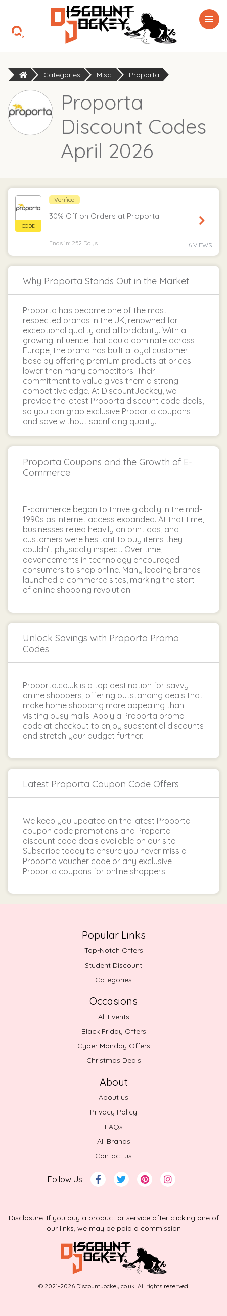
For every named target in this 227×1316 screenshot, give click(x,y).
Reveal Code (202, 221)
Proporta (144, 74)
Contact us (113, 1155)
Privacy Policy (113, 1112)
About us (113, 1097)
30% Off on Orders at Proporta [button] (104, 216)
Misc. (105, 74)
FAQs (114, 1126)
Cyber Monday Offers (113, 1045)
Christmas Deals (113, 1060)
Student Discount (113, 965)
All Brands (113, 1141)
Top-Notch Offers (113, 950)
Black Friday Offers (113, 1031)
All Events (113, 1016)
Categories (61, 74)
